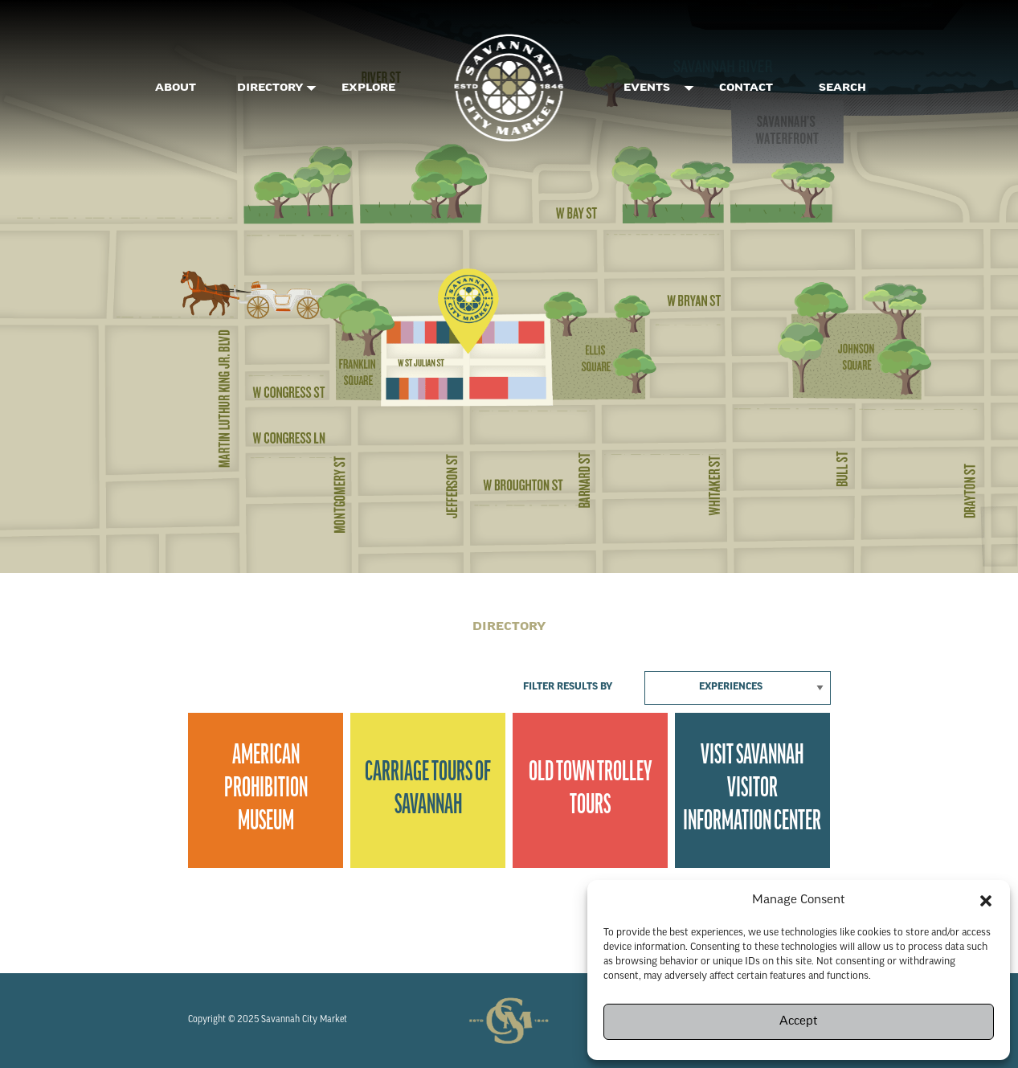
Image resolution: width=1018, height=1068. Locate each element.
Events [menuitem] (646, 88)
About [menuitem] (175, 88)
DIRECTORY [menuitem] (270, 88)
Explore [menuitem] (368, 88)
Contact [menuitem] (746, 88)
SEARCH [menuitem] (842, 88)
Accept (798, 1022)
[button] (986, 901)
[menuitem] (509, 88)
